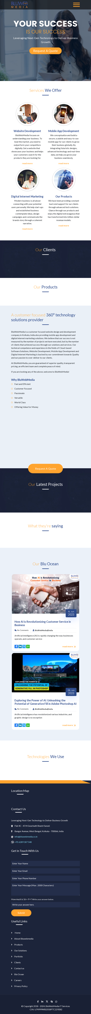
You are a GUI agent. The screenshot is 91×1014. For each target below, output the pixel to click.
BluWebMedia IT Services (58, 1006)
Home (17, 932)
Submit (21, 912)
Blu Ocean (19, 974)
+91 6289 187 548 (23, 842)
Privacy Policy (20, 986)
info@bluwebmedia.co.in (26, 836)
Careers (18, 980)
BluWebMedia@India (44, 630)
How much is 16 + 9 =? (32, 899)
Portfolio (18, 956)
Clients (17, 962)
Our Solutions (20, 950)
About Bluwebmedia (23, 938)
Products (18, 944)
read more (27, 163)
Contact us (19, 968)
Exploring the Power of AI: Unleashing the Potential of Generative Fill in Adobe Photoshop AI (45, 702)
